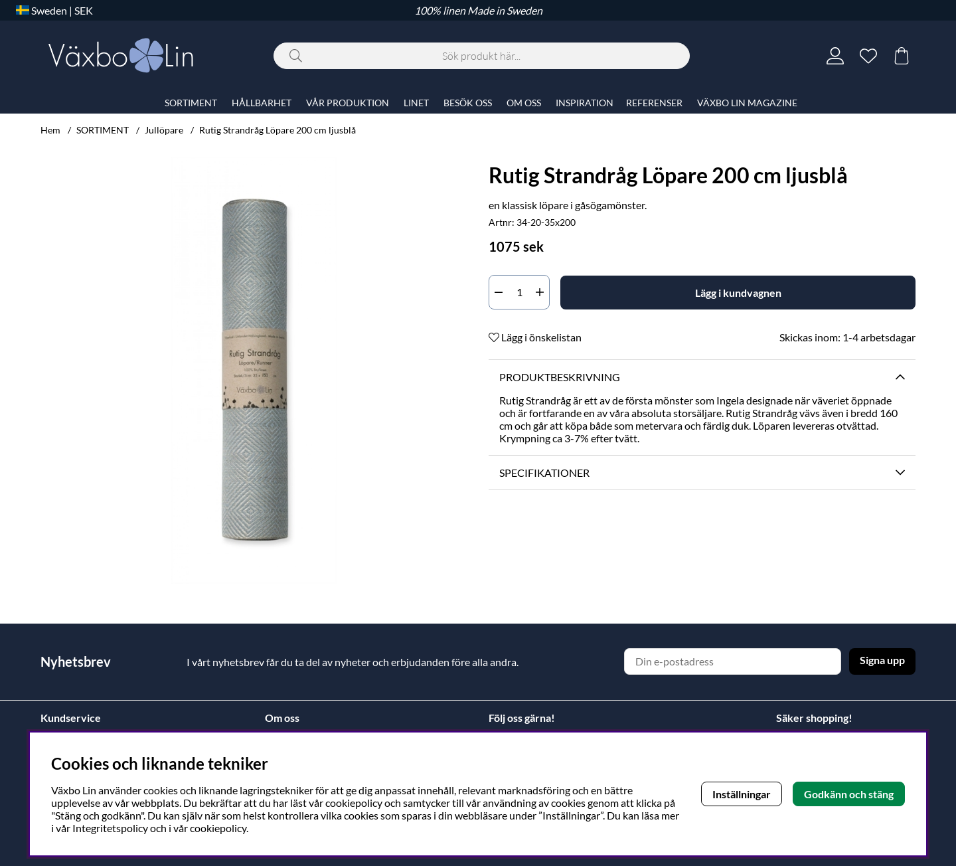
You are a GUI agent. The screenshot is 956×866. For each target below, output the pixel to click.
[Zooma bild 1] (253, 370)
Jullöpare (164, 129)
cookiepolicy (218, 828)
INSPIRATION (584, 102)
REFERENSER (654, 102)
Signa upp (882, 659)
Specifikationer (544, 472)
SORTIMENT (102, 129)
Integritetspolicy (110, 828)
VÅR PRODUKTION (347, 102)
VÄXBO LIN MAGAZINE (747, 102)
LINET (416, 102)
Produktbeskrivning (559, 377)
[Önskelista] (868, 56)
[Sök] (482, 56)
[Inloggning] (835, 56)
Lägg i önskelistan (535, 337)
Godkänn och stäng (849, 794)
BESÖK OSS (467, 102)
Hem (50, 129)
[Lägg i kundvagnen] (738, 292)
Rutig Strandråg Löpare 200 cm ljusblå (277, 129)
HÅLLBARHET (261, 102)
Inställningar (741, 794)
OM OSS (524, 102)
